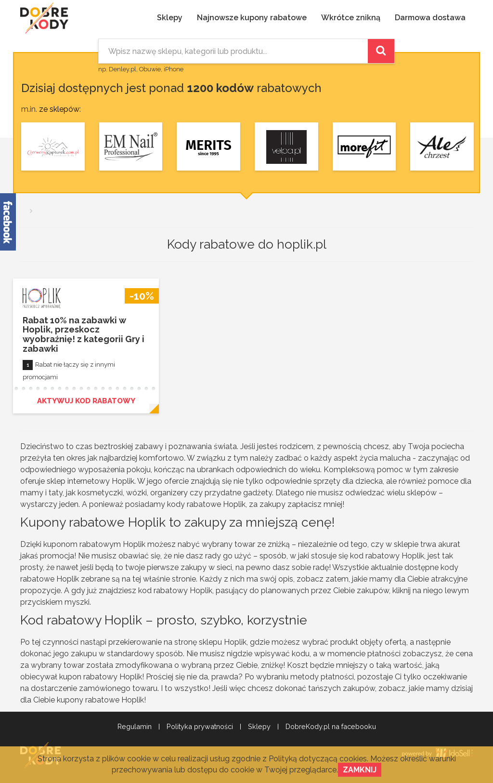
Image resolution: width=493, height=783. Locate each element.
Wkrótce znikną (350, 17)
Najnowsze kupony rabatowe (252, 17)
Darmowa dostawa (430, 17)
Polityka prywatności (200, 727)
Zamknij (359, 769)
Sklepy (169, 17)
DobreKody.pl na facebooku (330, 727)
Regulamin (134, 727)
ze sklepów (59, 109)
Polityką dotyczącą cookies (318, 758)
